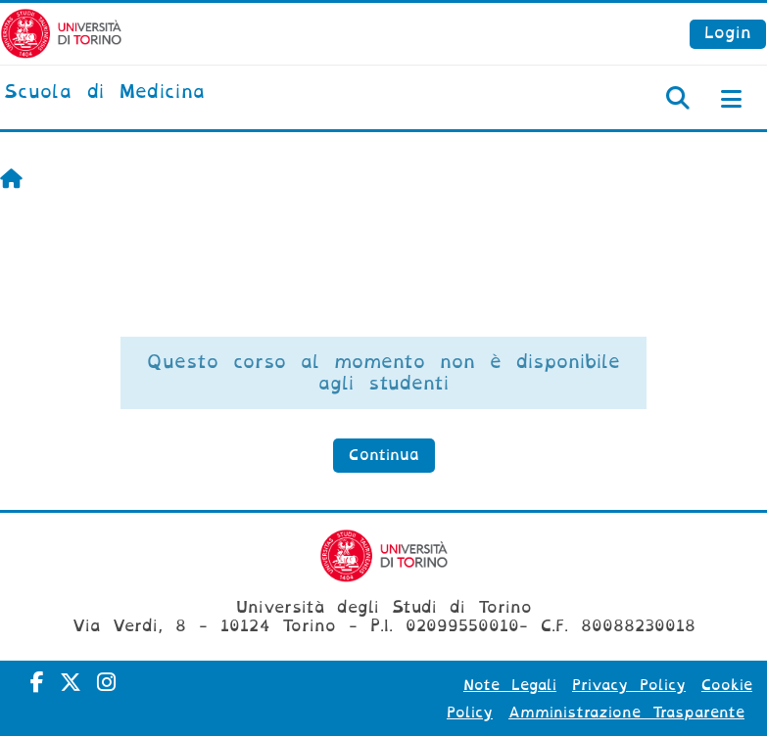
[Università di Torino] (61, 32)
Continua (384, 455)
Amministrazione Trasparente (626, 712)
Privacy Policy (629, 685)
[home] (104, 93)
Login (727, 32)
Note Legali (509, 685)
